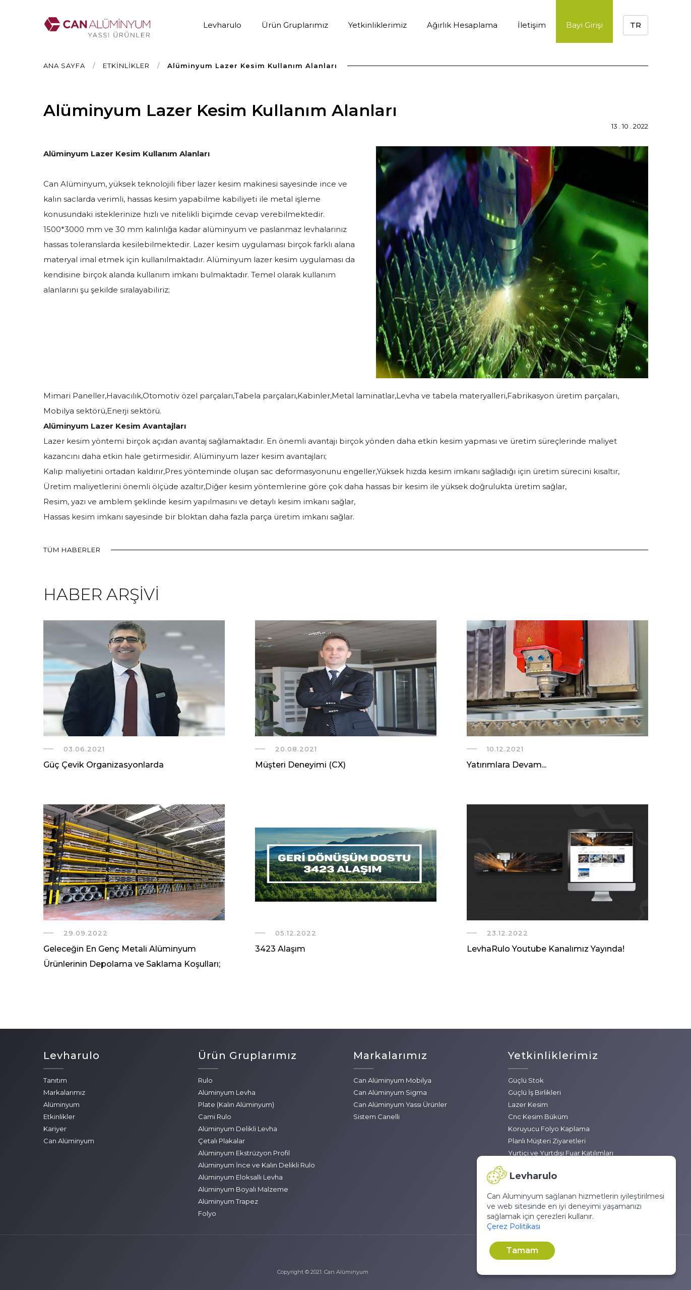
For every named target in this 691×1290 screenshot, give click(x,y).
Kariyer (55, 1129)
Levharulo (222, 25)
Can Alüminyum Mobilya (392, 1080)
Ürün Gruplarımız (295, 25)
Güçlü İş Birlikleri (534, 1092)
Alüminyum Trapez (228, 1201)
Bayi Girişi (584, 25)
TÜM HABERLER (72, 550)
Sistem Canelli (376, 1116)
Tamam (522, 1250)
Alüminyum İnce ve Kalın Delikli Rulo (256, 1165)
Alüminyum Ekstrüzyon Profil (244, 1153)
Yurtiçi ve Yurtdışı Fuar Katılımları (560, 1153)
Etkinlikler (59, 1116)
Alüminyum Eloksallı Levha (240, 1177)
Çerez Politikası (513, 1226)
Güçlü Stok (526, 1080)
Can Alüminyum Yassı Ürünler (400, 1104)
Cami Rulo (214, 1116)
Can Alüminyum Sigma (390, 1092)
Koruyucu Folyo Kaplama (549, 1129)
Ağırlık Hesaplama (462, 25)
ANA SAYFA (64, 66)
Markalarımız (64, 1092)
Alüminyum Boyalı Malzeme (243, 1189)
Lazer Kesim (528, 1104)
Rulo (205, 1080)
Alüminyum (61, 1104)
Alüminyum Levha (227, 1092)
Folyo (207, 1213)
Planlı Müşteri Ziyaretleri (547, 1141)
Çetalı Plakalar (221, 1141)
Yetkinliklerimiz (377, 25)
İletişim (532, 25)
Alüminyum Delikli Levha (237, 1129)
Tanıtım (55, 1080)
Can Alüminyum (68, 1141)
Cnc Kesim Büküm (538, 1116)
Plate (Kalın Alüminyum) (236, 1104)
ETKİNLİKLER (126, 66)
